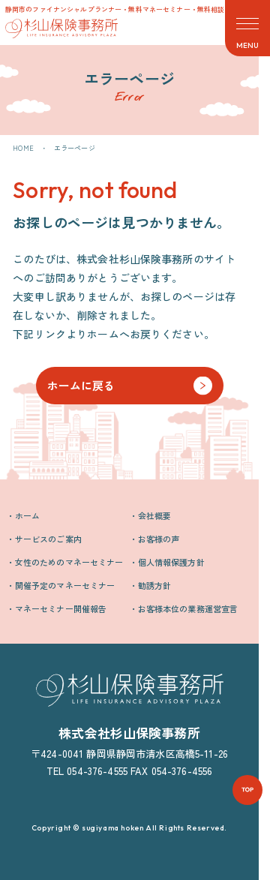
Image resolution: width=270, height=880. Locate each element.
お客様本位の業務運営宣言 (188, 608)
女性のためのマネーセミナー (69, 562)
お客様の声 (159, 539)
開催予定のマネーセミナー (65, 585)
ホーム (27, 515)
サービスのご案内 (48, 539)
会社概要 (155, 515)
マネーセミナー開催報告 (61, 608)
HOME (23, 148)
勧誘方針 (155, 585)
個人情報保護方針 (171, 562)
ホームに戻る (81, 385)
